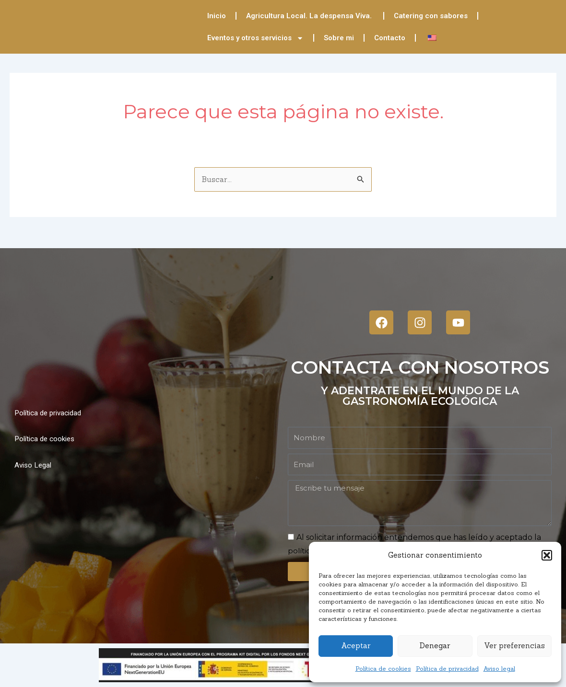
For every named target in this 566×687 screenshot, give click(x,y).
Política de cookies (383, 668)
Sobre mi (339, 38)
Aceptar (355, 645)
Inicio (216, 15)
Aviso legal (499, 668)
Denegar (435, 645)
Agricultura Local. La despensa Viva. (310, 15)
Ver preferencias (514, 645)
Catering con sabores (431, 15)
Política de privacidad (447, 668)
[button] (547, 555)
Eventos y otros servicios (255, 38)
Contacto (389, 38)
